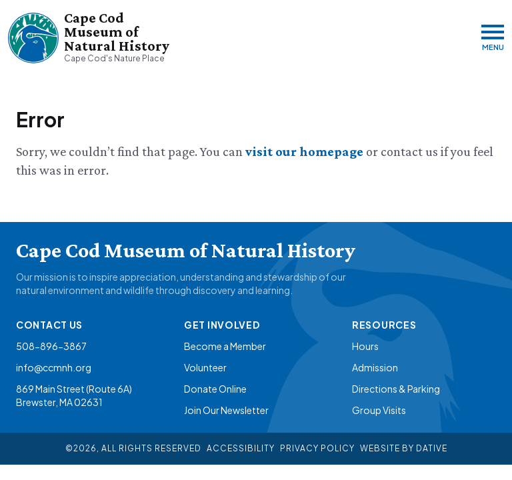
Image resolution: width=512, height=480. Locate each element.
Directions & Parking (396, 389)
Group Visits (379, 410)
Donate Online (215, 389)
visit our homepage (305, 151)
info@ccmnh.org (53, 367)
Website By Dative (403, 448)
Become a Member (225, 346)
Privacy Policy (317, 448)
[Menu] (492, 37)
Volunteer (205, 367)
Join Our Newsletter (226, 410)
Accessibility (241, 448)
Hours (365, 346)
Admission (375, 367)
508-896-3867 (51, 346)
